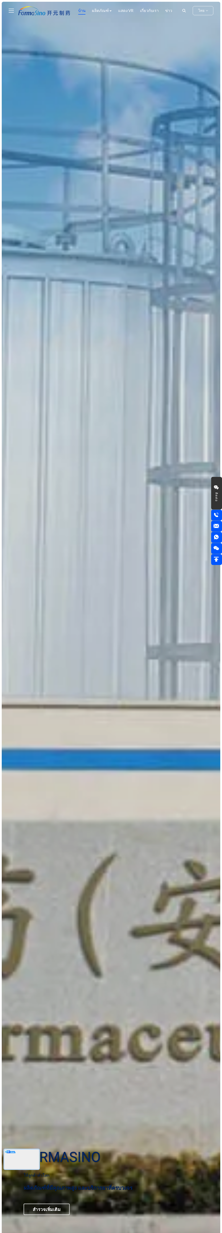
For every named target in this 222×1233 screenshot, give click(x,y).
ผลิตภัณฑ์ (100, 10)
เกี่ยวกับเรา (149, 10)
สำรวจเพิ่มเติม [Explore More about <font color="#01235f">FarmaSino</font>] (46, 1209)
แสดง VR (126, 10)
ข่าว (168, 10)
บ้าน (81, 10)
